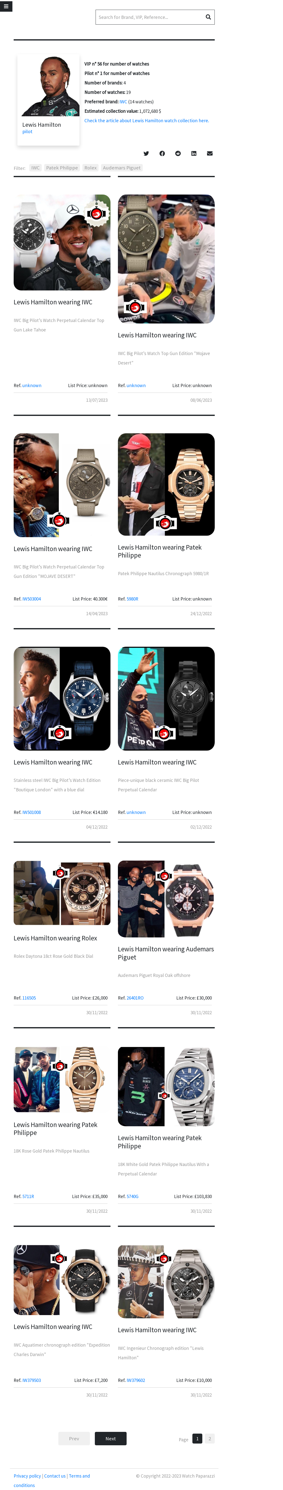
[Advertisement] (254, 131)
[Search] (155, 17)
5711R (28, 1196)
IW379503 (31, 1380)
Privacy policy (28, 1476)
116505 (29, 998)
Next (111, 1438)
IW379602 (136, 1380)
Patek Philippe (62, 167)
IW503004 (31, 599)
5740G (133, 1196)
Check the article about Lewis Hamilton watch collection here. (146, 120)
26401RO (135, 998)
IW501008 (31, 812)
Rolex (90, 167)
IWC (123, 102)
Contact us (55, 1476)
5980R (132, 599)
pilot (27, 131)
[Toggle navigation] (6, 6)
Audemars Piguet (122, 167)
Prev (74, 1438)
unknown (31, 385)
